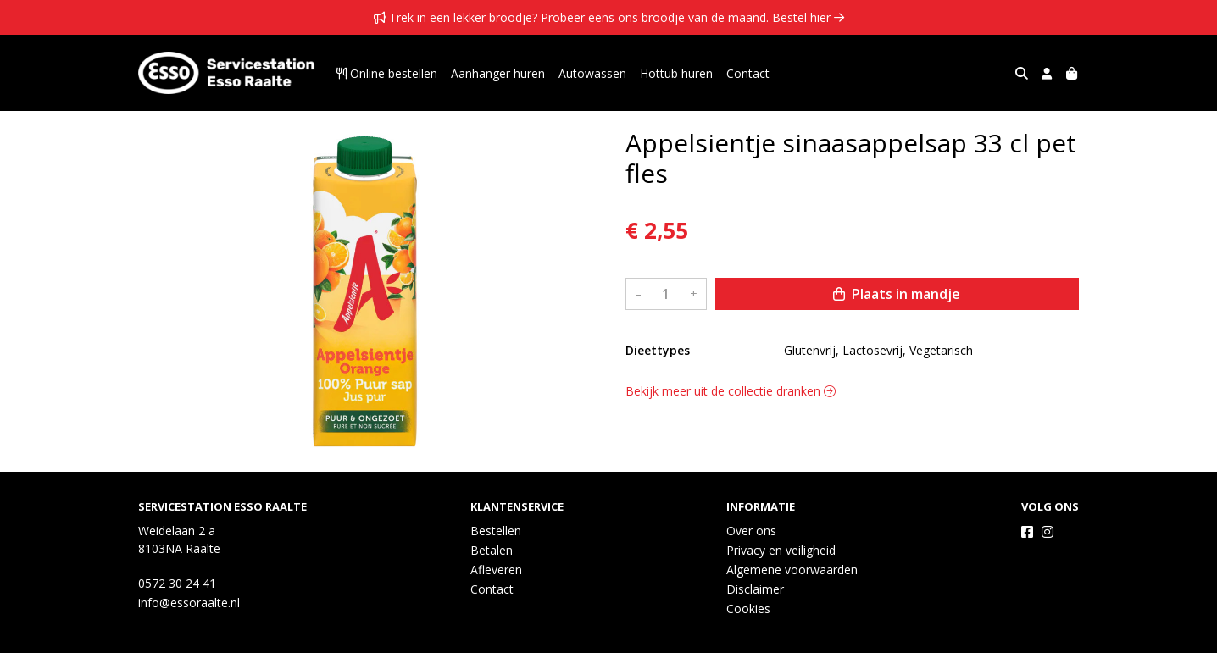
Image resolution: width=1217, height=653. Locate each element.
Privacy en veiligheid (781, 550)
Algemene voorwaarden (792, 570)
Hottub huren (676, 73)
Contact (748, 73)
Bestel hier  (808, 17)
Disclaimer (755, 589)
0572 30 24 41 (177, 583)
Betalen (491, 550)
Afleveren (496, 570)
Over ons (751, 531)
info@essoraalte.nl (189, 603)
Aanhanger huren (498, 73)
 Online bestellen (386, 73)
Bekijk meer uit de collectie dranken (730, 391)
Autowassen (592, 73)
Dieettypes (657, 350)
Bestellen (495, 531)
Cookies (748, 608)
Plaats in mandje (896, 294)
